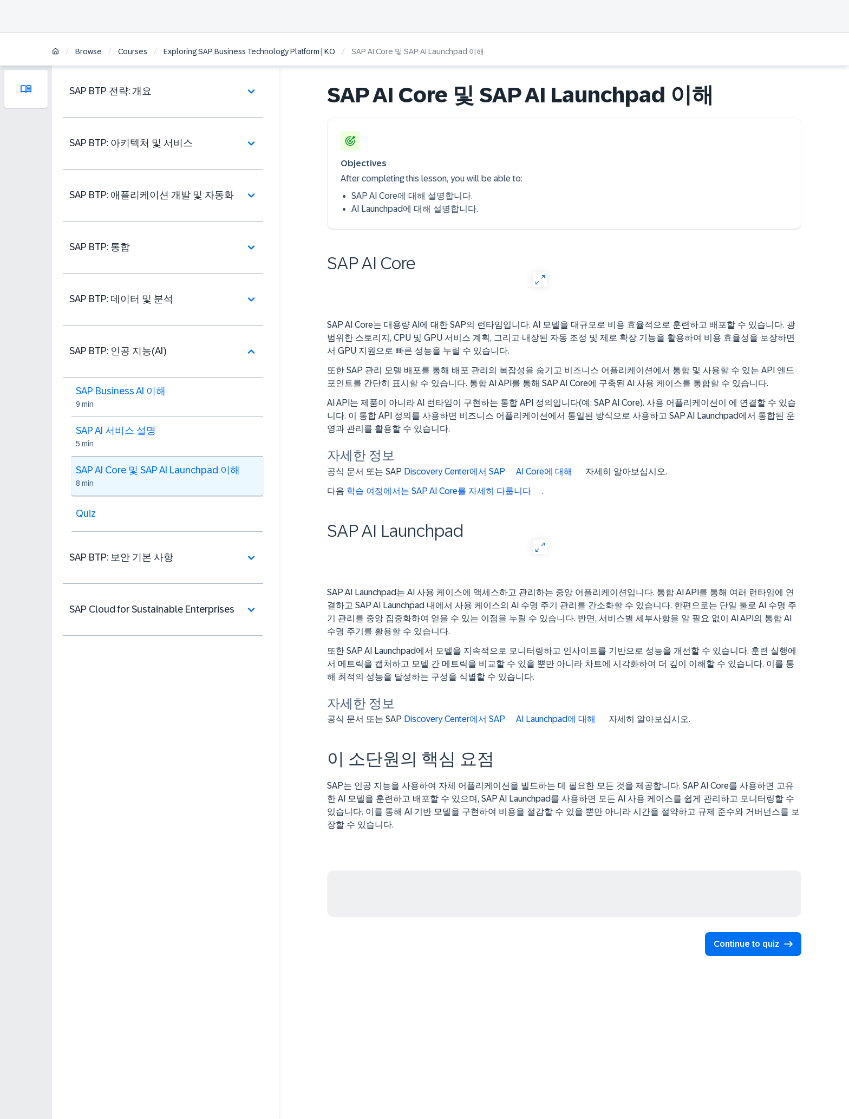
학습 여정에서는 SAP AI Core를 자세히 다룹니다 (439, 491)
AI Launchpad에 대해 (556, 719)
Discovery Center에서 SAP (454, 471)
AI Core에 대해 (544, 471)
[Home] (55, 52)
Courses (132, 51)
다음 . (435, 491)
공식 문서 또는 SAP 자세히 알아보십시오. (497, 472)
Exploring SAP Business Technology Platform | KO (249, 51)
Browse (88, 51)
